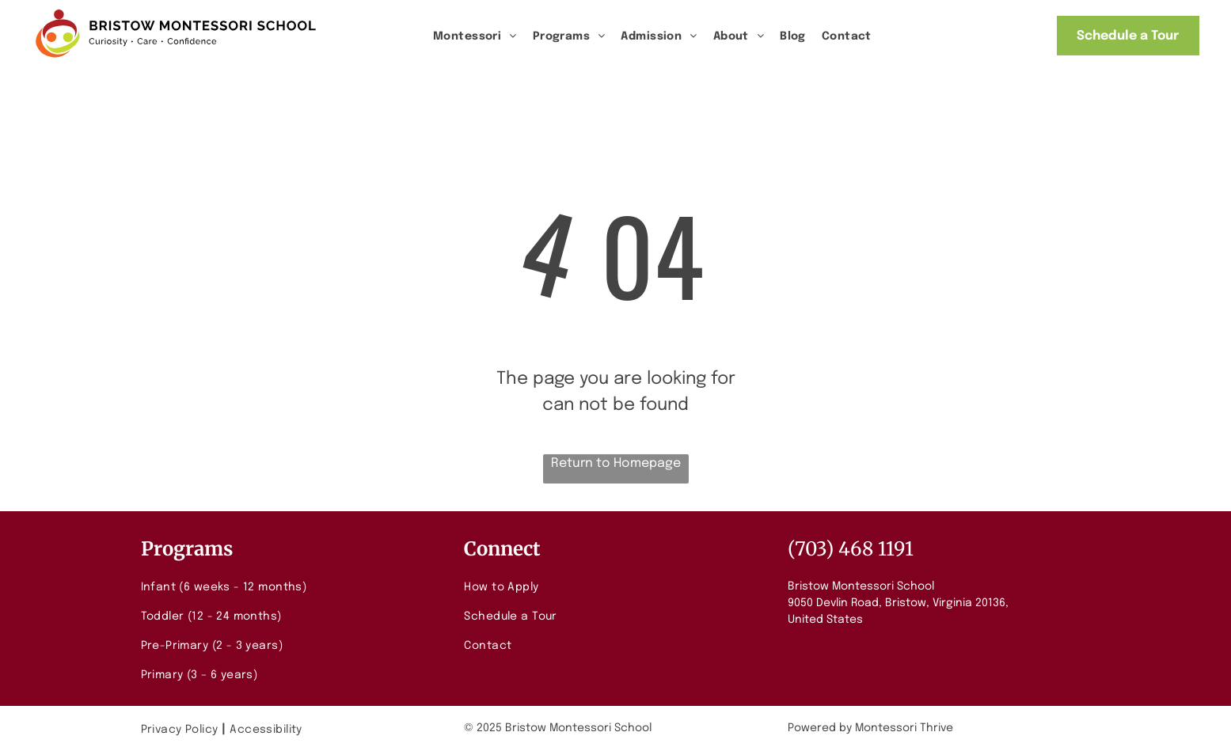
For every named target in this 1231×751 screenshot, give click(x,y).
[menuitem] (475, 36)
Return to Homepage (616, 463)
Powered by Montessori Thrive (870, 728)
